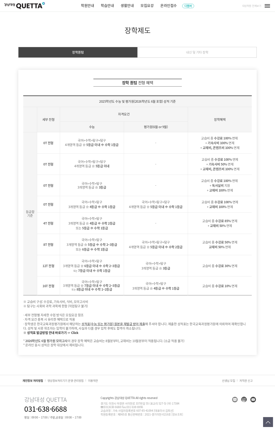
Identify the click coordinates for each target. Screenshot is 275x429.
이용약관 (93, 380)
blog (234, 399)
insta (244, 399)
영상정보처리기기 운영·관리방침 (65, 380)
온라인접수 (168, 5)
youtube (253, 399)
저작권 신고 (246, 380)
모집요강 (147, 5)
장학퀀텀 (78, 52)
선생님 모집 (228, 380)
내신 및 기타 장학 (197, 52)
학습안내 (107, 5)
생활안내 (127, 5)
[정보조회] (177, 414)
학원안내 (87, 5)
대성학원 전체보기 (251, 5)
